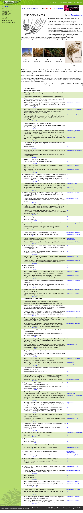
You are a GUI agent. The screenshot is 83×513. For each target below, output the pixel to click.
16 (67, 227)
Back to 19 (34, 269)
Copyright (7, 508)
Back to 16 (34, 243)
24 (67, 491)
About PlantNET (18, 508)
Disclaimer (11, 508)
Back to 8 (34, 172)
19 (67, 246)
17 (67, 219)
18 (67, 210)
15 (67, 217)
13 (67, 146)
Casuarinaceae (76, 15)
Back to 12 (34, 214)
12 (67, 178)
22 (67, 268)
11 (67, 174)
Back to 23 (34, 503)
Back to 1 (34, 107)
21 (67, 265)
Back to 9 (34, 181)
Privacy (2, 508)
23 (67, 284)
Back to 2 (34, 120)
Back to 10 (34, 190)
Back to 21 (34, 287)
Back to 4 (34, 140)
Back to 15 (34, 236)
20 (67, 251)
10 (67, 162)
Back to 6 (34, 157)
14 (67, 205)
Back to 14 (34, 229)
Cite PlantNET (26, 508)
